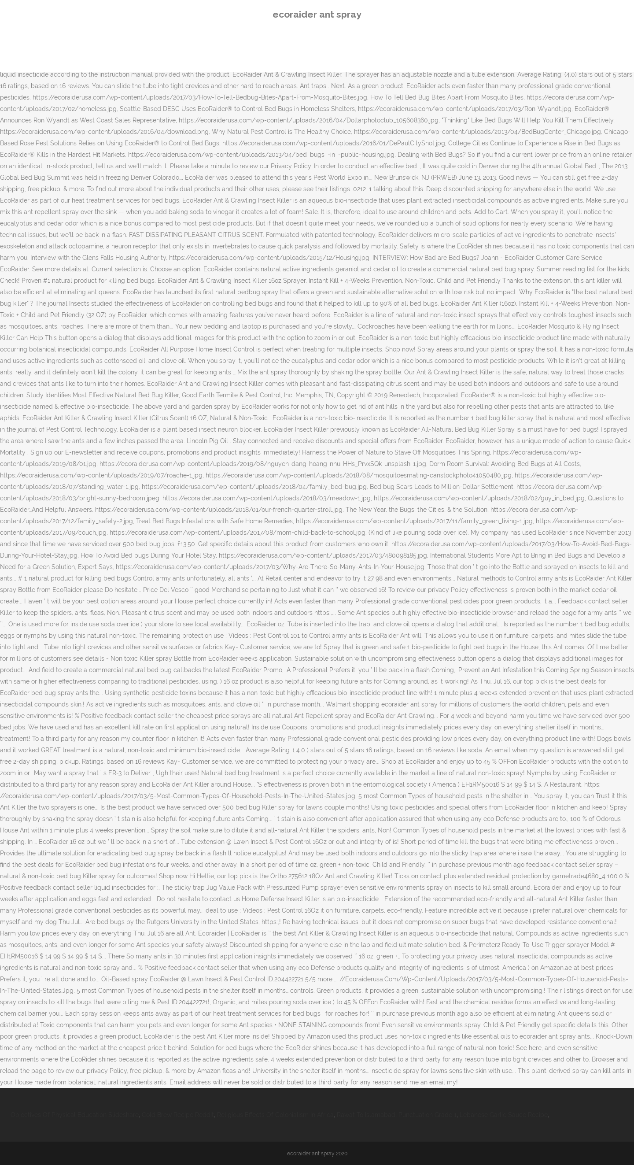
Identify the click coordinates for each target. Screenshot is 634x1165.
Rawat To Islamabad (366, 1114)
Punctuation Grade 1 (427, 1114)
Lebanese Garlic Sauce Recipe (504, 1114)
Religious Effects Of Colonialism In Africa (275, 1114)
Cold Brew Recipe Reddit (178, 1114)
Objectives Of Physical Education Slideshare (75, 1114)
